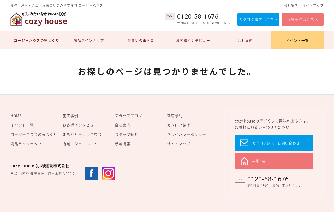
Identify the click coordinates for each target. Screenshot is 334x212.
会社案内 (291, 5)
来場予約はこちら (302, 19)
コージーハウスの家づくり (36, 40)
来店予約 (175, 115)
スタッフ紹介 (126, 134)
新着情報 (122, 143)
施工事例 (70, 115)
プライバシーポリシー (186, 134)
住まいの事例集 (141, 40)
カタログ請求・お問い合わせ (276, 142)
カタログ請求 (178, 124)
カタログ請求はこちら (258, 19)
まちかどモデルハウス (82, 134)
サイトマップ (313, 5)
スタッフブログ (128, 115)
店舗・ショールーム (80, 143)
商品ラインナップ (89, 40)
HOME (16, 115)
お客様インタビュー (193, 40)
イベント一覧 (297, 40)
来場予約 (259, 161)
